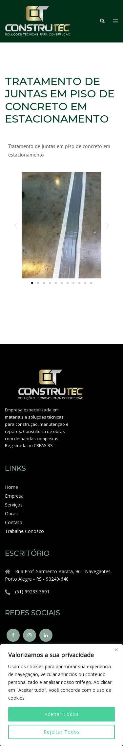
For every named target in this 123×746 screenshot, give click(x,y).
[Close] (116, 650)
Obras (11, 513)
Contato (13, 522)
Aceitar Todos (62, 714)
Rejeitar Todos (62, 732)
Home (11, 487)
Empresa (14, 496)
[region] (61, 695)
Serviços (14, 505)
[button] (15, 225)
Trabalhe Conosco (24, 531)
